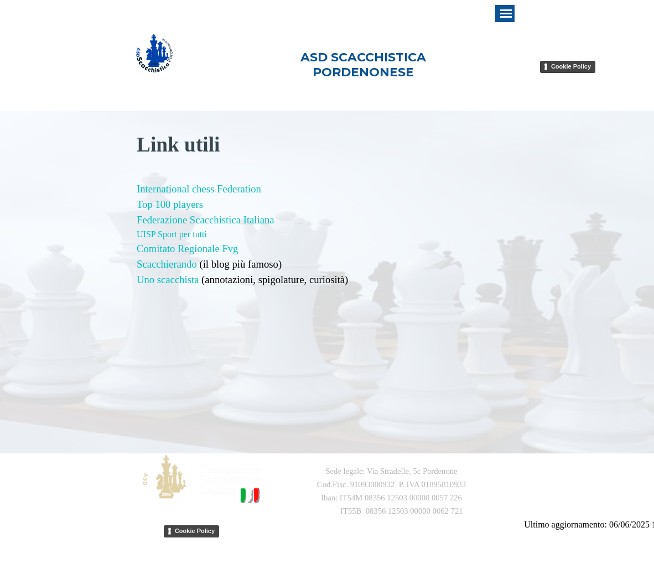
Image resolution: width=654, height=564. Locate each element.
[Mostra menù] (506, 13)
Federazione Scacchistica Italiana (205, 220)
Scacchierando (167, 264)
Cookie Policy (571, 66)
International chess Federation (199, 189)
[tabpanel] (327, 285)
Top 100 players (170, 204)
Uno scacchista (168, 279)
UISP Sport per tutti (172, 234)
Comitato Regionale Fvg (187, 248)
